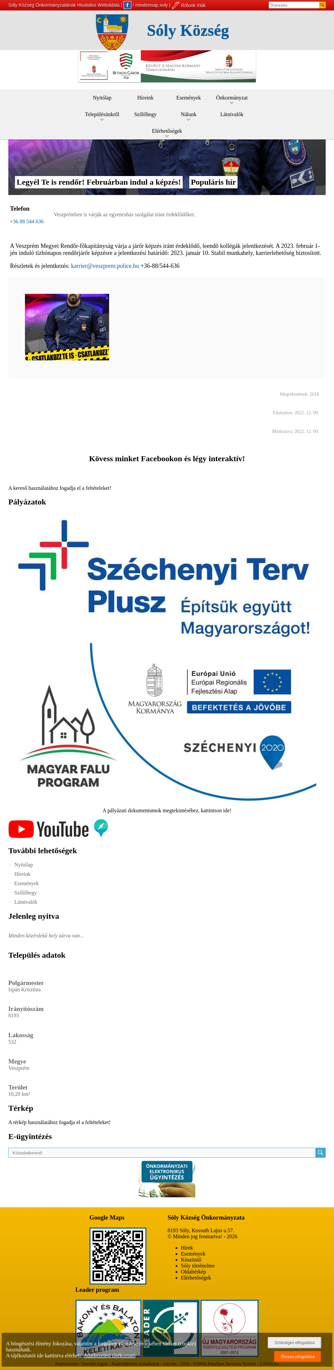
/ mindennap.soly (145, 5)
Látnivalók (231, 114)
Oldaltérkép (193, 1271)
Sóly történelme (198, 1266)
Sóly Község (188, 30)
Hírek (187, 1248)
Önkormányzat (232, 97)
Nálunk (188, 114)
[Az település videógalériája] (58, 836)
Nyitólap (102, 97)
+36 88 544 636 (27, 221)
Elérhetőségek (167, 131)
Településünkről (102, 114)
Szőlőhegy (145, 114)
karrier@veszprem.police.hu (105, 266)
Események (188, 97)
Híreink (145, 97)
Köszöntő (191, 1260)
